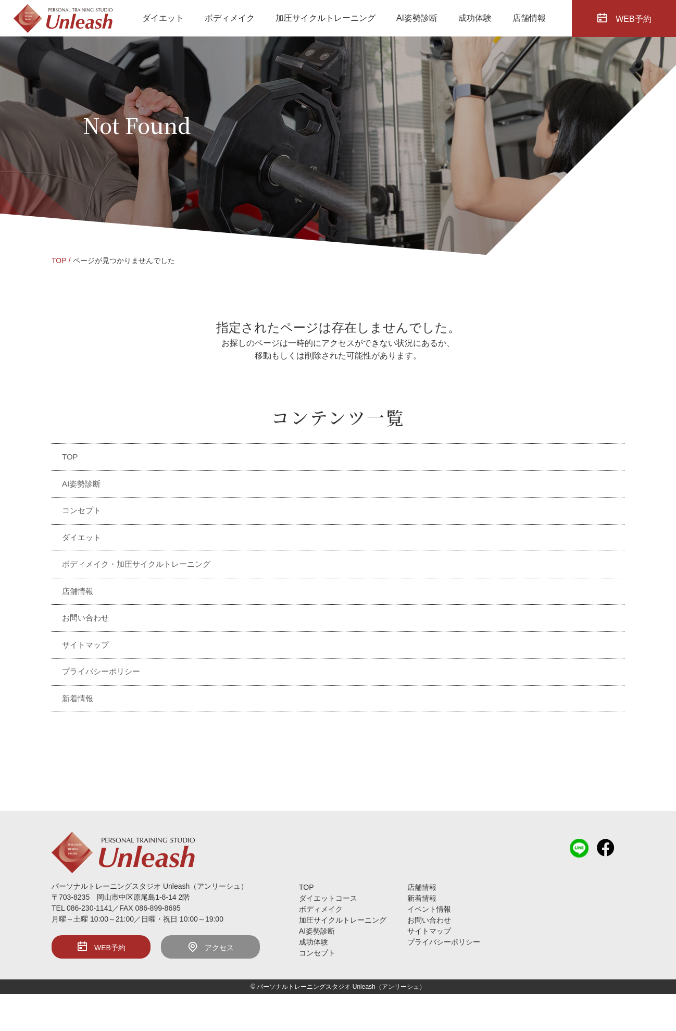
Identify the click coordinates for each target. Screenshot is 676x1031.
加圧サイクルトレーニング (325, 18)
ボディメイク (230, 18)
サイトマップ (85, 644)
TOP (59, 260)
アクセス (210, 946)
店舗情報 (529, 18)
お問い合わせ (85, 617)
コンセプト (81, 510)
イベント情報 (429, 909)
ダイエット (163, 18)
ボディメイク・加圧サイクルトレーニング (136, 564)
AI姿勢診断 (416, 18)
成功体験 (475, 18)
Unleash (364, 986)
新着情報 (77, 698)
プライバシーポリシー (101, 671)
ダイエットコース (328, 898)
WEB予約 (101, 946)
